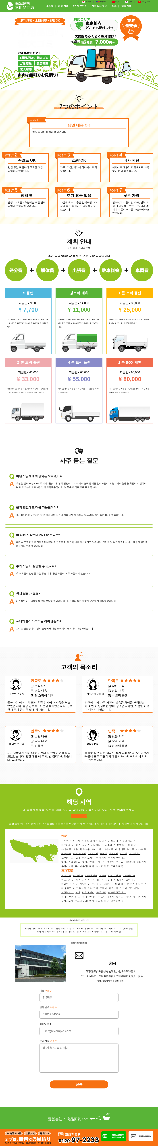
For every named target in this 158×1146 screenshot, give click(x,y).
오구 (75, 849)
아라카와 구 (129, 840)
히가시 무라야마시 (71, 862)
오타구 (102, 840)
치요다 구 (85, 849)
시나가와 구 (97, 845)
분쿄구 (130, 849)
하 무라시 (101, 857)
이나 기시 (93, 853)
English (101, 1)
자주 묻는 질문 (99, 6)
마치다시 (130, 862)
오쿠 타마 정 (117, 866)
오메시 (103, 853)
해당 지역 (63, 6)
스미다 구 (131, 845)
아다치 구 (78, 840)
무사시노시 (67, 866)
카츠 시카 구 (114, 840)
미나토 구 (141, 849)
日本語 (86, 1)
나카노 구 (108, 849)
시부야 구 (110, 845)
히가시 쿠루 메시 (117, 857)
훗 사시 (120, 862)
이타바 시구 (91, 840)
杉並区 (120, 845)
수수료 (49, 6)
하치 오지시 (88, 857)
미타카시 (141, 862)
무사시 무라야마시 (84, 866)
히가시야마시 (89, 862)
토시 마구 (97, 849)
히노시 (101, 862)
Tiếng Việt (144, 1)
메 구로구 (66, 853)
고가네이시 (134, 853)
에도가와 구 (67, 845)
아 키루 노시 (79, 853)
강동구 (85, 845)
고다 (77, 857)
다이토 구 (66, 849)
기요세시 (113, 853)
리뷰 (114, 6)
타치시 (123, 853)
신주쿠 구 (66, 840)
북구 (77, 845)
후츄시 (110, 862)
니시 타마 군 (102, 866)
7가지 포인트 (80, 6)
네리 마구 (120, 849)
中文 (115, 1)
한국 (128, 1)
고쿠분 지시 (67, 857)
